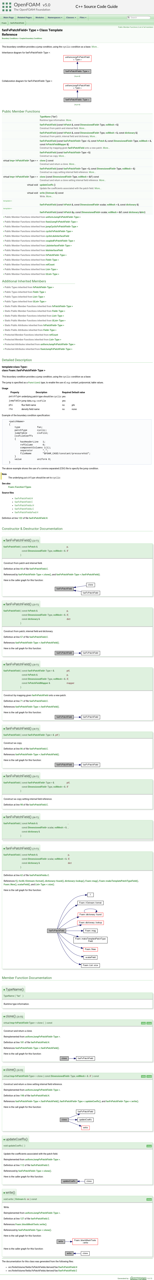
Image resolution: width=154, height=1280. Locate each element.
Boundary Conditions (10, 38)
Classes (71, 18)
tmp (12, 160)
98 (21, 803)
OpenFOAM (27, 4)
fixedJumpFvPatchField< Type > (62, 221)
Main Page (9, 17)
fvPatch (67, 124)
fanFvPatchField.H (24, 497)
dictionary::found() (54, 880)
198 (22, 1094)
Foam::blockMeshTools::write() (30, 1223)
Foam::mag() (91, 880)
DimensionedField (89, 124)
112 (22, 1164)
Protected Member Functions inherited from (30, 334)
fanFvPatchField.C (24, 501)
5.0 (47, 5)
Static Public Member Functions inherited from (38, 306)
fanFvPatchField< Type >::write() (122, 1100)
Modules (40, 17)
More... (95, 46)
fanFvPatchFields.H (24, 504)
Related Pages (25, 17)
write (42, 193)
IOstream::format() (34, 880)
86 (21, 748)
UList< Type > (52, 274)
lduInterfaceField (54, 250)
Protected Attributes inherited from (39, 344)
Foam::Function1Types (19, 486)
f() (16, 880)
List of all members (146, 27)
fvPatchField (21, 160)
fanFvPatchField (17, 23)
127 (22, 1217)
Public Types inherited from (28, 287)
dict (143, 212)
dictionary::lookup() (74, 880)
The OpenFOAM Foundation (32, 9)
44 (21, 568)
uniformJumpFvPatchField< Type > (63, 217)
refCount (50, 264)
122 (20, 517)
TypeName (45, 116)
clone (42, 160)
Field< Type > (52, 259)
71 (21, 700)
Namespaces (55, 18)
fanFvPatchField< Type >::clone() (34, 573)
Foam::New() (10, 883)
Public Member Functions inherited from (42, 217)
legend (77, 76)
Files (83, 18)
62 (21, 874)
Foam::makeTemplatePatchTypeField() (118, 880)
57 (21, 636)
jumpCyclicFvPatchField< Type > (62, 226)
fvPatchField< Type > (56, 255)
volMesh (110, 124)
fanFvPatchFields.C (24, 508)
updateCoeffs (46, 184)
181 (22, 1041)
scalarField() (24, 883)
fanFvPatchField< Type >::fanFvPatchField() (78, 573)
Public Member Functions (127, 27)
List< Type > (52, 269)
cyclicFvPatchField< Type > (59, 231)
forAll (21, 880)
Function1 (34, 382)
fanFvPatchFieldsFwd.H (26, 511)
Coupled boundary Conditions (30, 38)
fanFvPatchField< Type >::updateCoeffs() (80, 1100)
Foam (4, 23)
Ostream (50, 193)
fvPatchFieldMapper (56, 144)
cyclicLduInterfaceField (57, 236)
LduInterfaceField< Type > (59, 245)
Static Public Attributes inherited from (33, 325)
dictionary (130, 132)
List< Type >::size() (44, 883)
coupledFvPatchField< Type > (60, 240)
